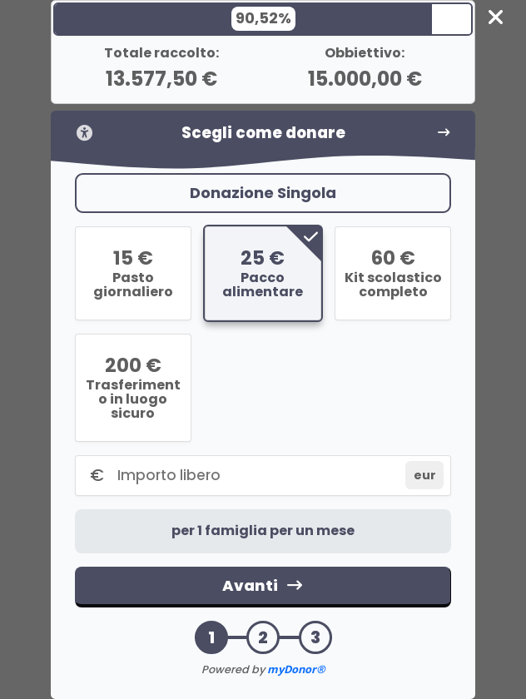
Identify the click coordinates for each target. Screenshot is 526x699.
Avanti (263, 585)
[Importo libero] (258, 475)
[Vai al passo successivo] (443, 132)
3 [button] (315, 637)
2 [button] (263, 637)
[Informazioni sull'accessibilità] (85, 133)
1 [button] (211, 637)
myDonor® (296, 669)
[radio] (133, 273)
